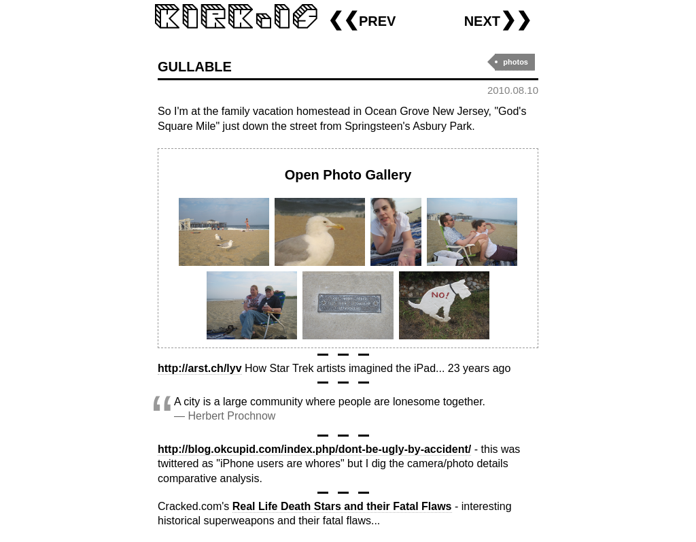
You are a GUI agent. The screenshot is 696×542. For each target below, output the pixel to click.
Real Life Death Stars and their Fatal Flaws (342, 506)
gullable (195, 64)
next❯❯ (498, 19)
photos (515, 62)
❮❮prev (362, 19)
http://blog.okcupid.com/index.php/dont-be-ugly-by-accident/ (314, 449)
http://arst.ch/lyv (200, 368)
